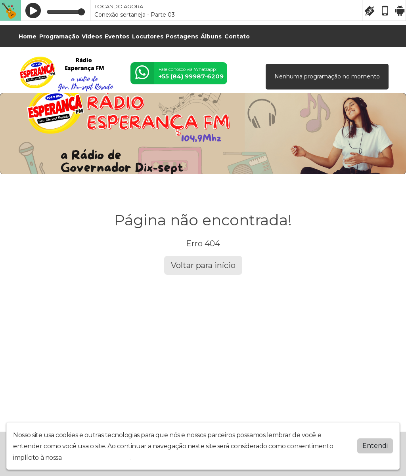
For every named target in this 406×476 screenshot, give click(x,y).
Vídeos (92, 36)
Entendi (375, 445)
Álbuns (211, 36)
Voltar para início (203, 265)
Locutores (147, 36)
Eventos (117, 36)
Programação (59, 36)
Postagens (182, 36)
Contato (237, 36)
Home (27, 36)
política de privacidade (96, 457)
